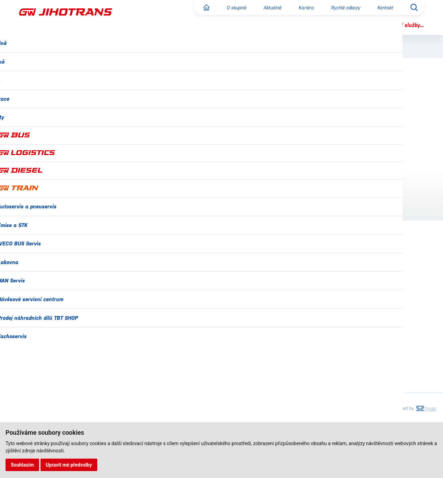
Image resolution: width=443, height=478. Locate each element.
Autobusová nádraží (62, 182)
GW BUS (205, 103)
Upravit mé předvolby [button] (70, 464)
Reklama (44, 168)
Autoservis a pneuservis (330, 318)
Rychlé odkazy (343, 7)
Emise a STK (316, 333)
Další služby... (406, 25)
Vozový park (50, 154)
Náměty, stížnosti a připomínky (61, 201)
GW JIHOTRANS (174, 103)
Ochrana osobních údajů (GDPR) (60, 395)
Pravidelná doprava (61, 116)
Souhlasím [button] (22, 464)
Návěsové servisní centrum (334, 394)
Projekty (30, 410)
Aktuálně (267, 7)
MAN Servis (314, 379)
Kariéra (302, 7)
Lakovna (311, 364)
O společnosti (51, 102)
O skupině (229, 7)
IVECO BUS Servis (322, 348)
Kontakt (384, 7)
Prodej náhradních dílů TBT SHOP (343, 410)
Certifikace (33, 364)
